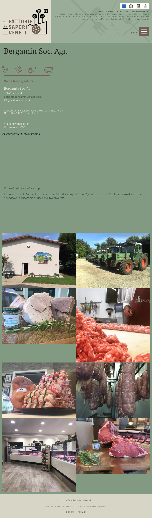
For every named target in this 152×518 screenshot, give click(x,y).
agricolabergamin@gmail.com (23, 96)
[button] (144, 31)
